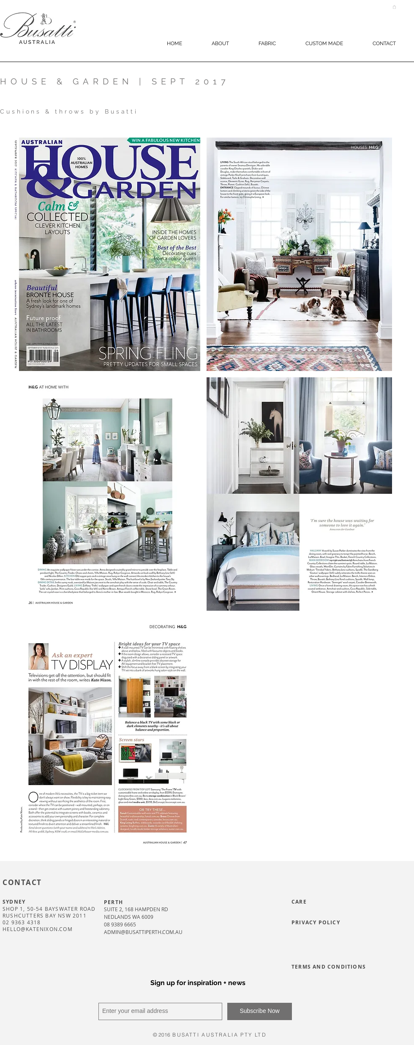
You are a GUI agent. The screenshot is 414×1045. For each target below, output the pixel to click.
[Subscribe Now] (259, 1011)
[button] (394, 6)
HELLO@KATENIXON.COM (38, 929)
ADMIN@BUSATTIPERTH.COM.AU (143, 932)
